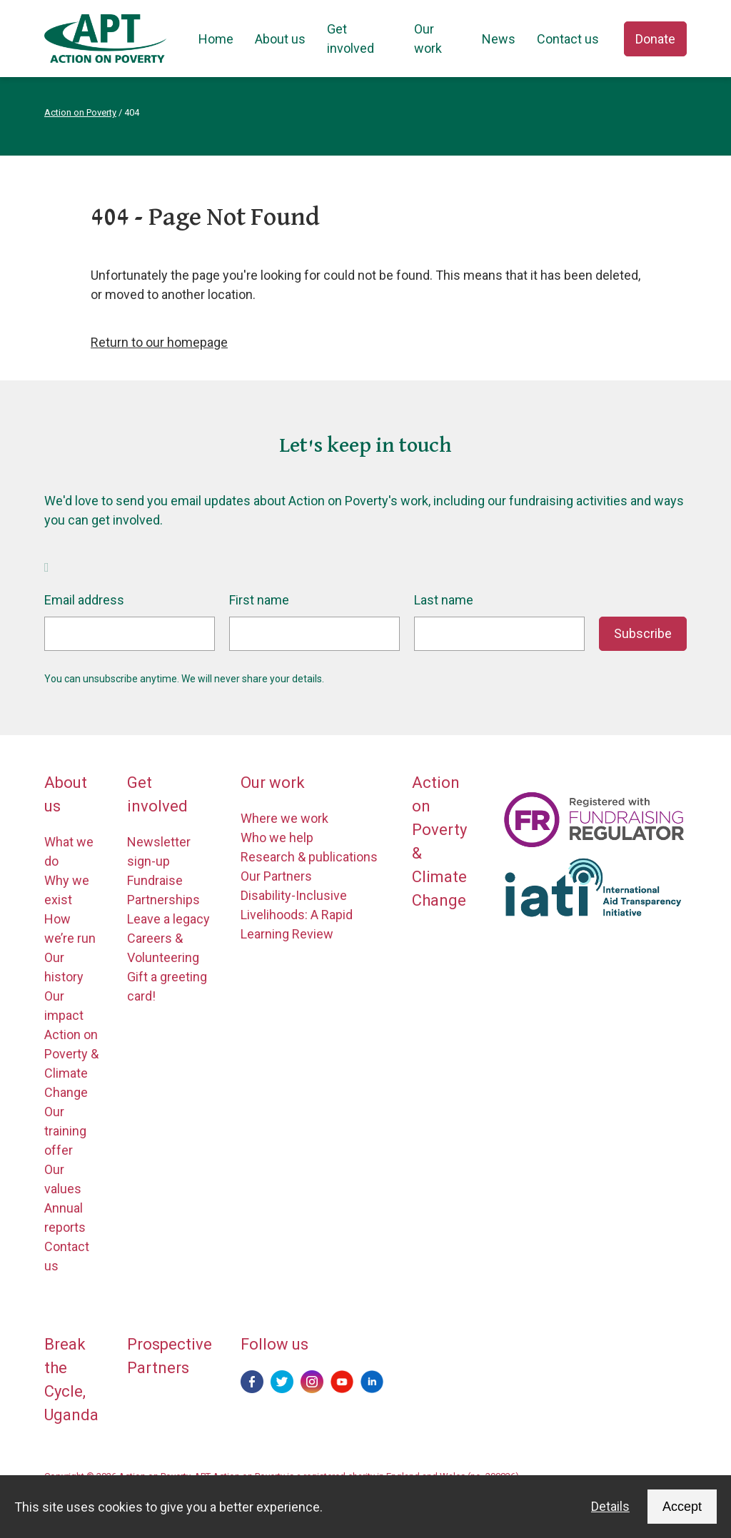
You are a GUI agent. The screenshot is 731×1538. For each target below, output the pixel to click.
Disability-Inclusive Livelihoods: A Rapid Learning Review (297, 914)
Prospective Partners (169, 1356)
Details (610, 1506)
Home (215, 38)
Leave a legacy (168, 918)
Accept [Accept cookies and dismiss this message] (682, 1506)
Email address (84, 599)
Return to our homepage (159, 342)
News (498, 38)
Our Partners (276, 876)
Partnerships (163, 899)
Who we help (277, 837)
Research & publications (309, 856)
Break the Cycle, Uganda (71, 1379)
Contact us (568, 38)
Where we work (284, 818)
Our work (428, 38)
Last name (443, 599)
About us (280, 38)
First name (259, 599)
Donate (655, 38)
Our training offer (65, 1131)
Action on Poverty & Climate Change (439, 841)
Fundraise (155, 880)
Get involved (350, 38)
